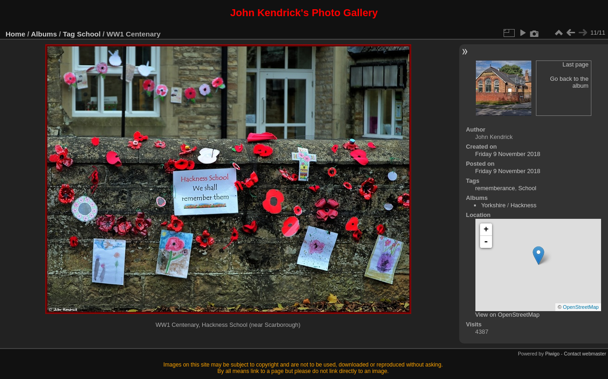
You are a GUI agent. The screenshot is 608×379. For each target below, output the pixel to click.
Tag (69, 34)
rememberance (495, 188)
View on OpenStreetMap (507, 314)
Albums (44, 34)
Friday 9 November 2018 (508, 153)
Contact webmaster (585, 353)
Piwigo (552, 353)
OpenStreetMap (581, 307)
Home (15, 34)
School (89, 34)
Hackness (523, 205)
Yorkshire (493, 205)
